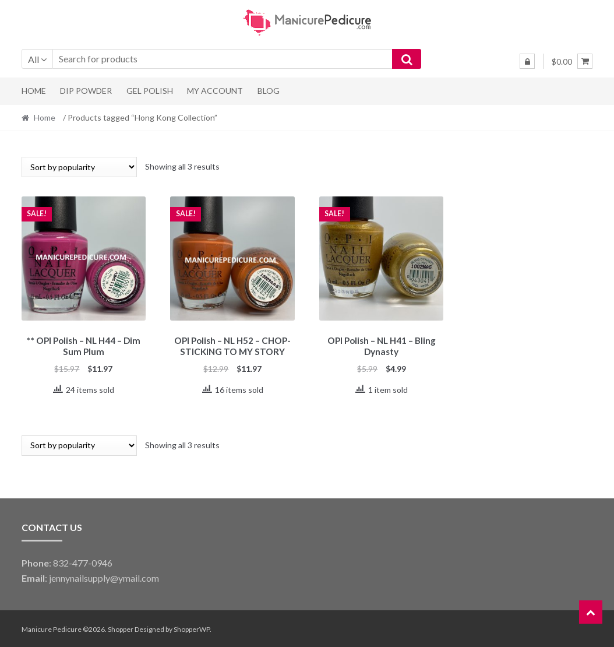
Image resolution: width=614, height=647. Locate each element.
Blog (268, 91)
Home (34, 91)
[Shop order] (79, 167)
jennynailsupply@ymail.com (104, 576)
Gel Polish (149, 91)
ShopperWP (192, 627)
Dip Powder (86, 91)
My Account (215, 91)
